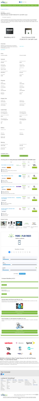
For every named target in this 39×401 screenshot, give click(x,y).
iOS (33, 383)
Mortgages (32, 5)
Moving (36, 5)
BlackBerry (8, 382)
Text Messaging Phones (27, 384)
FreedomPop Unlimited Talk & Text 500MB (8, 198)
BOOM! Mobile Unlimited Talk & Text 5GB (8, 209)
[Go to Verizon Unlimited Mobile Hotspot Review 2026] (11, 223)
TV (17, 5)
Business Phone (10, 5)
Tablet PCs (14, 382)
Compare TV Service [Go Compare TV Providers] (19, 330)
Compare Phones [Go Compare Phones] (19, 313)
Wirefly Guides (34, 384)
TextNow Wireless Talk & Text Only (7, 187)
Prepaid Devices (26, 382)
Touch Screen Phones (27, 383)
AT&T (1, 382)
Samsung (8, 388)
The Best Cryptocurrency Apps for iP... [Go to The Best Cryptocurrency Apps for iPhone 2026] (19, 227)
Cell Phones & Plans (3, 5)
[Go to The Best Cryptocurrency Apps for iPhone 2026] (19, 223)
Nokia (7, 387)
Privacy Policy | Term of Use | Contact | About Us (24, 394)
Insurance (28, 5)
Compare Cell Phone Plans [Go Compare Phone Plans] (19, 311)
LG (7, 384)
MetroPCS (2, 388)
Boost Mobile (3, 389)
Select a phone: (19, 238)
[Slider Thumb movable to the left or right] (9, 259)
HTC (7, 383)
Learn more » (3, 49)
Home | (15, 394)
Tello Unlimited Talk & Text (7, 175)
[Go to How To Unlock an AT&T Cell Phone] (4, 223)
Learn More (4, 284)
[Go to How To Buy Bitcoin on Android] (34, 223)
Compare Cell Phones (4, 9)
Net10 (2, 387)
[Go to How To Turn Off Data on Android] (26, 223)
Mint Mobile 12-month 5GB (7, 164)
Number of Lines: (19, 249)
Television (19, 382)
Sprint (1, 383)
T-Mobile (2, 384)
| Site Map (33, 394)
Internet (20, 5)
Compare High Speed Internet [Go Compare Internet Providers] (19, 332)
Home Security (24, 5)
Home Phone (14, 5)
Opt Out (37, 394)
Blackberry (34, 382)
